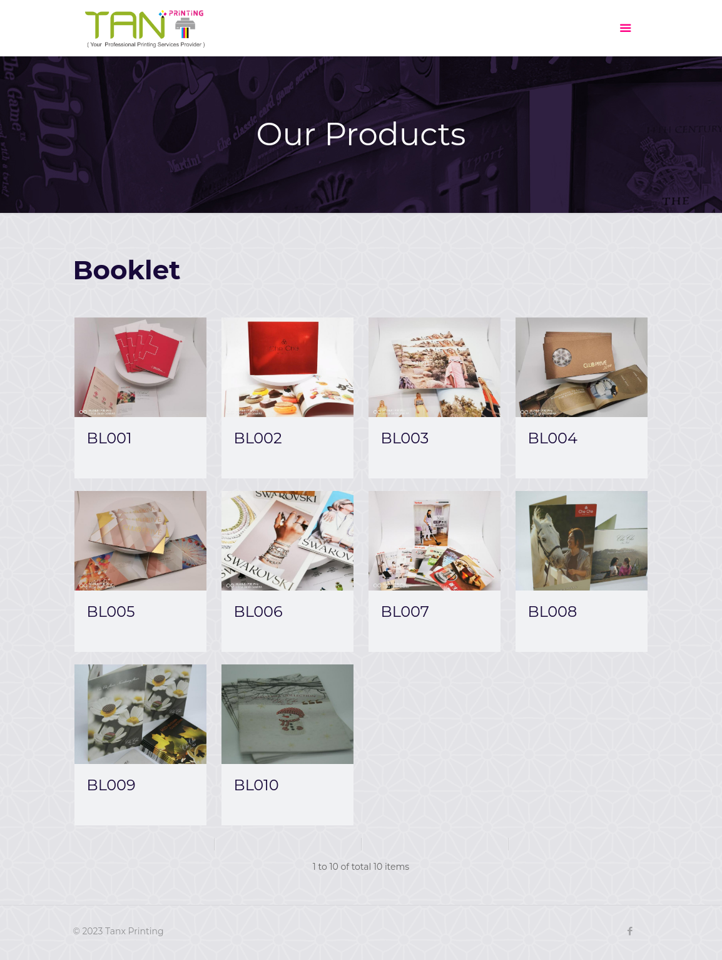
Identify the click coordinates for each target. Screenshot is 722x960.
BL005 (111, 611)
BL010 (256, 785)
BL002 (258, 438)
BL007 (405, 611)
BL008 (552, 611)
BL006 (258, 611)
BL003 (405, 438)
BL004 (552, 438)
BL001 (109, 438)
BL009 (111, 785)
